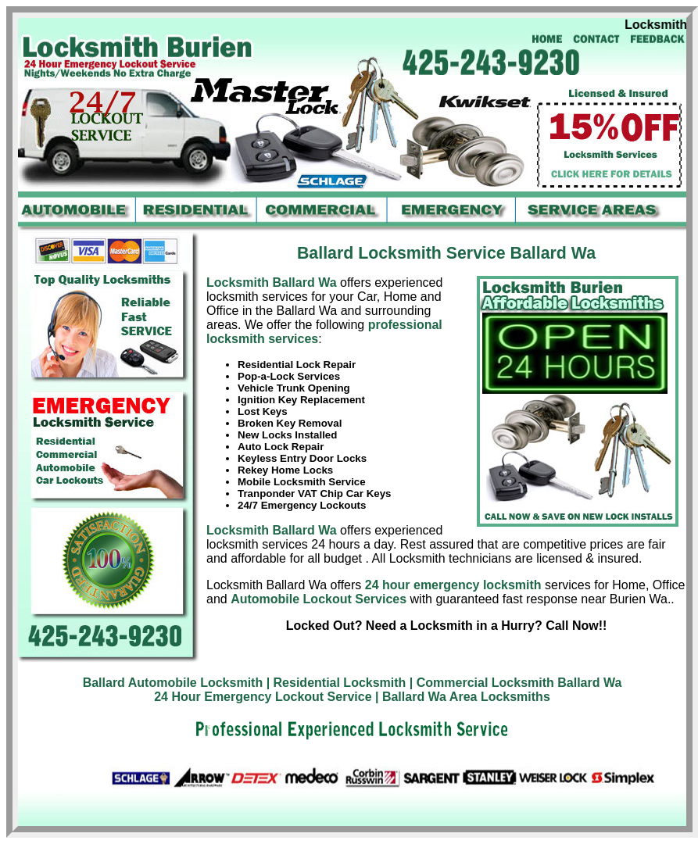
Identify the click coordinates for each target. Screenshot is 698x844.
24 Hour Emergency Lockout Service (262, 696)
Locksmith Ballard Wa (273, 282)
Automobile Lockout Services (318, 599)
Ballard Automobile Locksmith (173, 682)
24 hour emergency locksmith (453, 585)
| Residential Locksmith (336, 682)
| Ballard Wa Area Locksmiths (462, 696)
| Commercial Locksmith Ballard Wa (516, 682)
